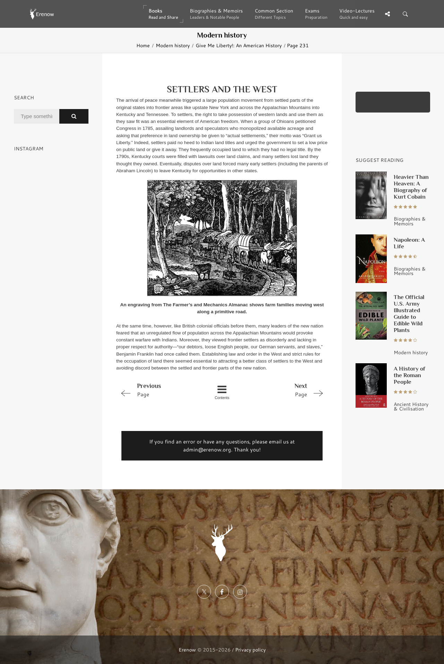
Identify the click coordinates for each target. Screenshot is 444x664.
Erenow (187, 649)
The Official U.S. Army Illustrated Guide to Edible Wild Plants (409, 313)
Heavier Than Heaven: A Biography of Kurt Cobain (411, 186)
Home (143, 45)
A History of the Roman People (409, 375)
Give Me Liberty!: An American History (239, 45)
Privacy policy (250, 649)
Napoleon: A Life (409, 243)
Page (158, 389)
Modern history (173, 45)
